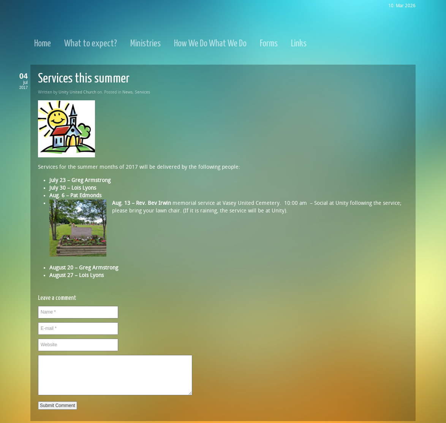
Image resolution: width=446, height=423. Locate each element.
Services (142, 92)
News (127, 92)
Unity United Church (77, 92)
